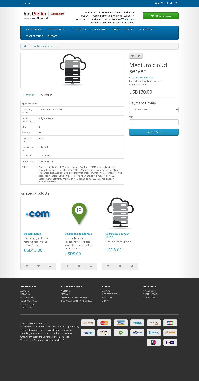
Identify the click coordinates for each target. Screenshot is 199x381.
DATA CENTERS (146, 29)
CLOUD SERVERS (78, 29)
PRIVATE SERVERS (98, 29)
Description (28, 94)
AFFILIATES (107, 297)
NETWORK (129, 29)
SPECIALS (106, 300)
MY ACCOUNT (149, 290)
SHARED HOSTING (34, 29)
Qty (131, 116)
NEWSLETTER (149, 297)
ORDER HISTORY (150, 294)
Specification (46, 94)
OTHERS (115, 29)
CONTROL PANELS (34, 36)
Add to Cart (154, 132)
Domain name (32, 233)
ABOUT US (25, 290)
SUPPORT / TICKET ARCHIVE (74, 297)
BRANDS (106, 290)
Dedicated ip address (78, 233)
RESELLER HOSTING (56, 29)
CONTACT (66, 290)
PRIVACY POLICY (28, 304)
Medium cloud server (44, 46)
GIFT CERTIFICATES (110, 294)
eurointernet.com (144, 77)
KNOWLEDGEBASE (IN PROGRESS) (76, 300)
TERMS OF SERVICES (29, 307)
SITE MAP (65, 294)
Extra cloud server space (117, 235)
